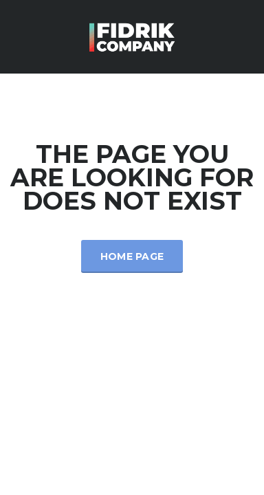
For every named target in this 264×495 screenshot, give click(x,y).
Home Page (132, 256)
